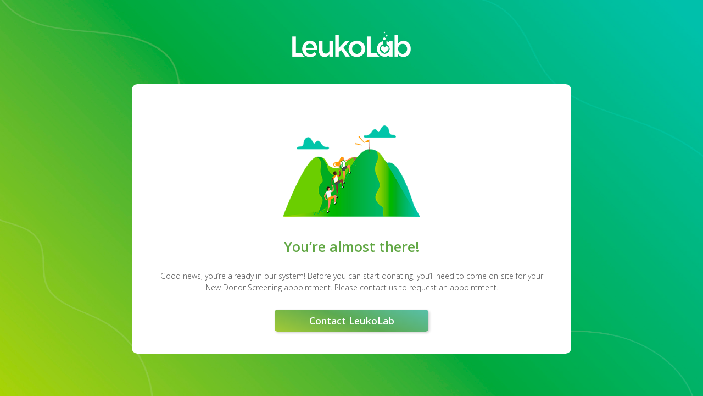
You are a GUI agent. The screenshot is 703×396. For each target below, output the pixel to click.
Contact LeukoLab (351, 320)
